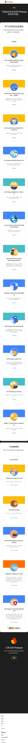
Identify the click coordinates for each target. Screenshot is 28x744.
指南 (2, 718)
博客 (2, 735)
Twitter (2, 739)
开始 (14, 658)
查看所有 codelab (14, 628)
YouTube (3, 742)
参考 (2, 721)
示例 (2, 723)
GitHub (3, 728)
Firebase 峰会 (4, 737)
